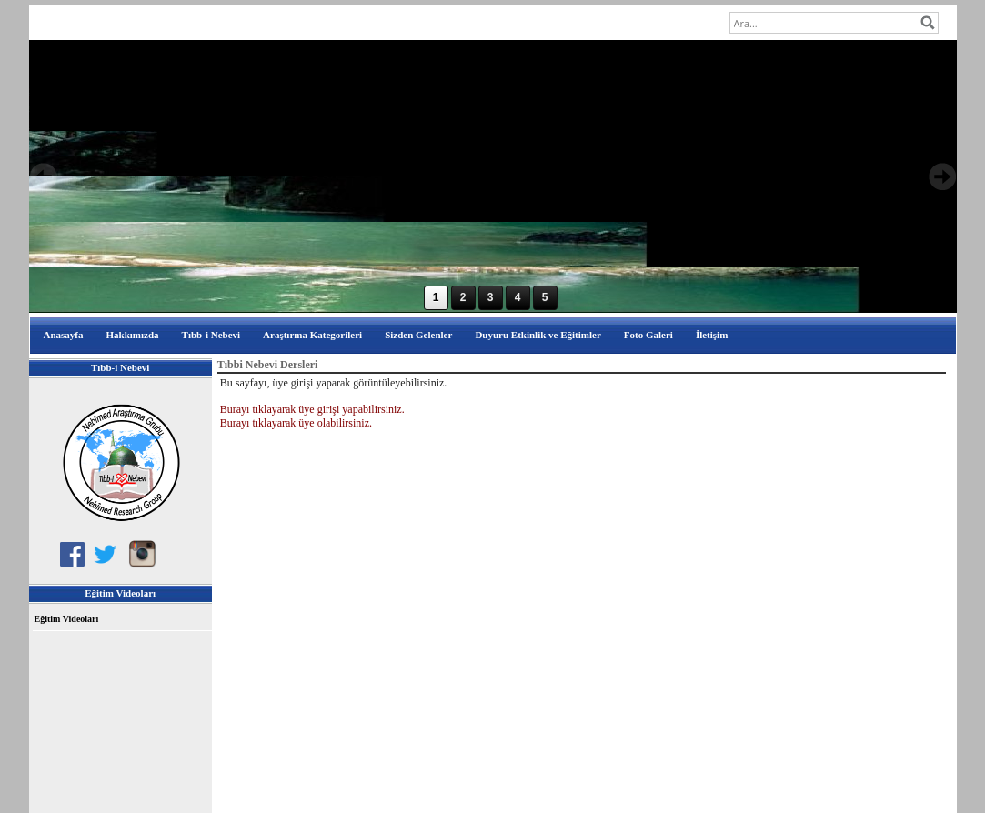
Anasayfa (64, 334)
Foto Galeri (648, 334)
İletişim (712, 334)
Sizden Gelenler (418, 334)
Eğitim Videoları (67, 619)
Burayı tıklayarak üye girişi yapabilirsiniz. (312, 409)
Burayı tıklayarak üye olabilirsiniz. (296, 423)
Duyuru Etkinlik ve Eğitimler (537, 334)
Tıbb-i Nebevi (211, 334)
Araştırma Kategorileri (312, 334)
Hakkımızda (132, 334)
